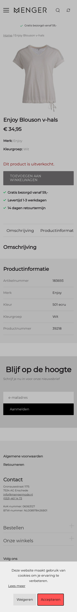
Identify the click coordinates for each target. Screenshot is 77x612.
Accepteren (50, 600)
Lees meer (16, 586)
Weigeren (25, 600)
